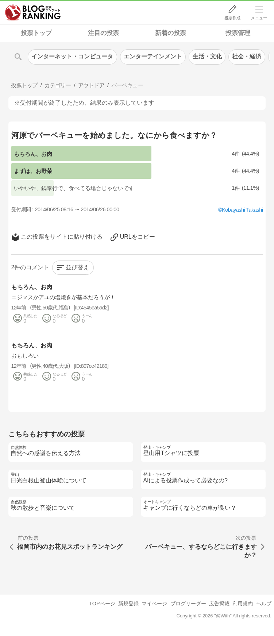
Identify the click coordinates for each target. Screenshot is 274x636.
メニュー (259, 18)
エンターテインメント (153, 56)
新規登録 (128, 603)
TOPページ (102, 603)
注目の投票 (103, 33)
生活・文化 (207, 56)
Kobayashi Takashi (242, 210)
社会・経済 (246, 56)
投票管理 (237, 33)
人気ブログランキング (33, 12)
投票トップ (36, 33)
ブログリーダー (188, 603)
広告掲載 (219, 603)
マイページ (154, 603)
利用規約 (242, 603)
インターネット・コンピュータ (72, 56)
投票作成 (232, 18)
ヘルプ (263, 603)
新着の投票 (170, 33)
